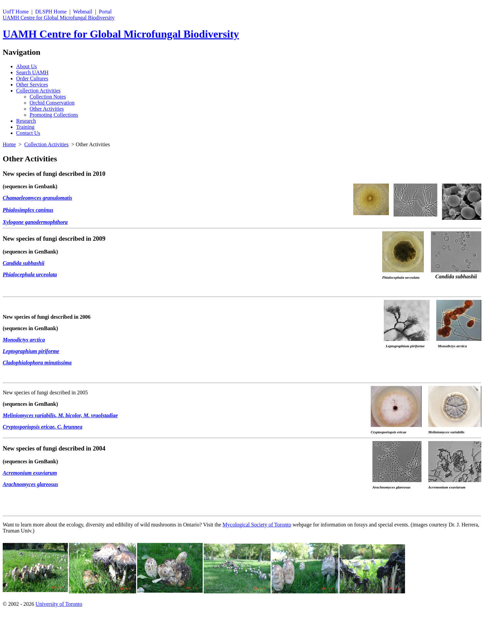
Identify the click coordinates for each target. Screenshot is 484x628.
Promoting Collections (54, 115)
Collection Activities (38, 90)
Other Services (32, 84)
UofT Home (16, 11)
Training (25, 127)
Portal (105, 11)
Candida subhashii (23, 263)
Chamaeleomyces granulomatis (37, 198)
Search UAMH (32, 72)
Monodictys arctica (24, 340)
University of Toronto (58, 604)
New (8, 173)
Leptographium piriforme (31, 351)
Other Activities (47, 109)
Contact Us (28, 133)
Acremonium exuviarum (30, 473)
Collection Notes (48, 97)
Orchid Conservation (52, 103)
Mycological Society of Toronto (257, 524)
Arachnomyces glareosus (30, 484)
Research (26, 121)
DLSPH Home (51, 11)
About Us (26, 66)
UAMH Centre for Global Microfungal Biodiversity (59, 18)
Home (9, 144)
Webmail (82, 11)
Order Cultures (32, 78)
